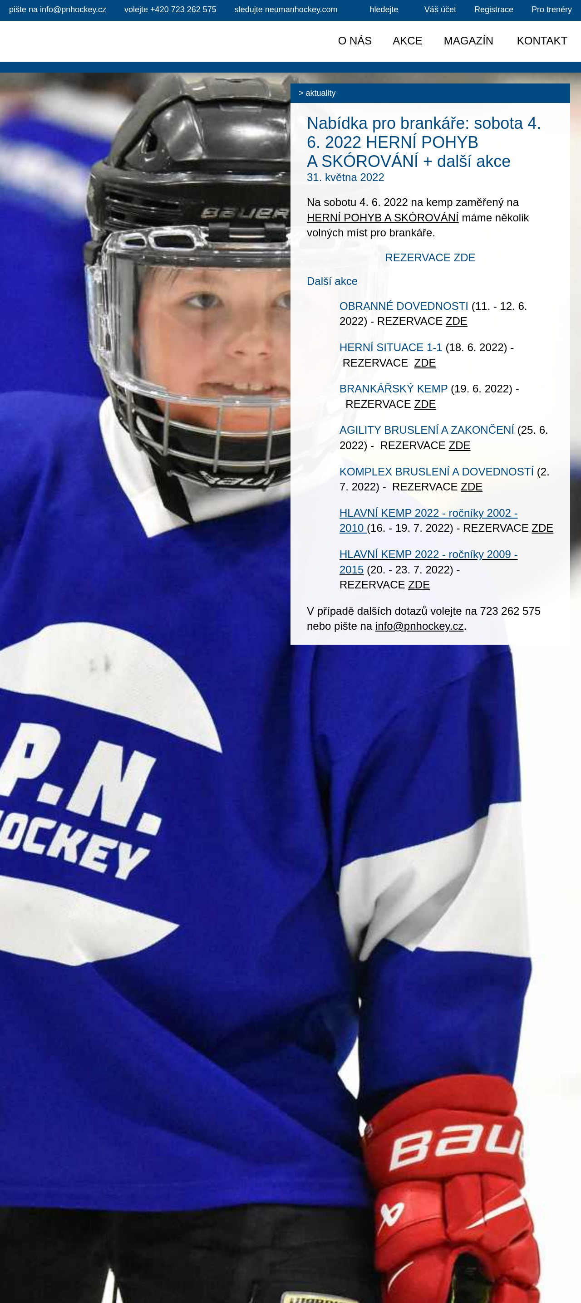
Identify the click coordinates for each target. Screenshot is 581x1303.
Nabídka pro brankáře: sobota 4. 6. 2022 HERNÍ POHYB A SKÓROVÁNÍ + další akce (424, 142)
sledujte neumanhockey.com (286, 9)
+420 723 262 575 (170, 9)
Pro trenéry (552, 9)
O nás (355, 40)
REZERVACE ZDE (430, 257)
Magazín (468, 40)
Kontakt (542, 40)
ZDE (457, 321)
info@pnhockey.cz (57, 9)
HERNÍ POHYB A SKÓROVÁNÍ (383, 217)
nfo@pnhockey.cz (420, 626)
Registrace (493, 9)
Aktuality (321, 93)
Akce (407, 40)
